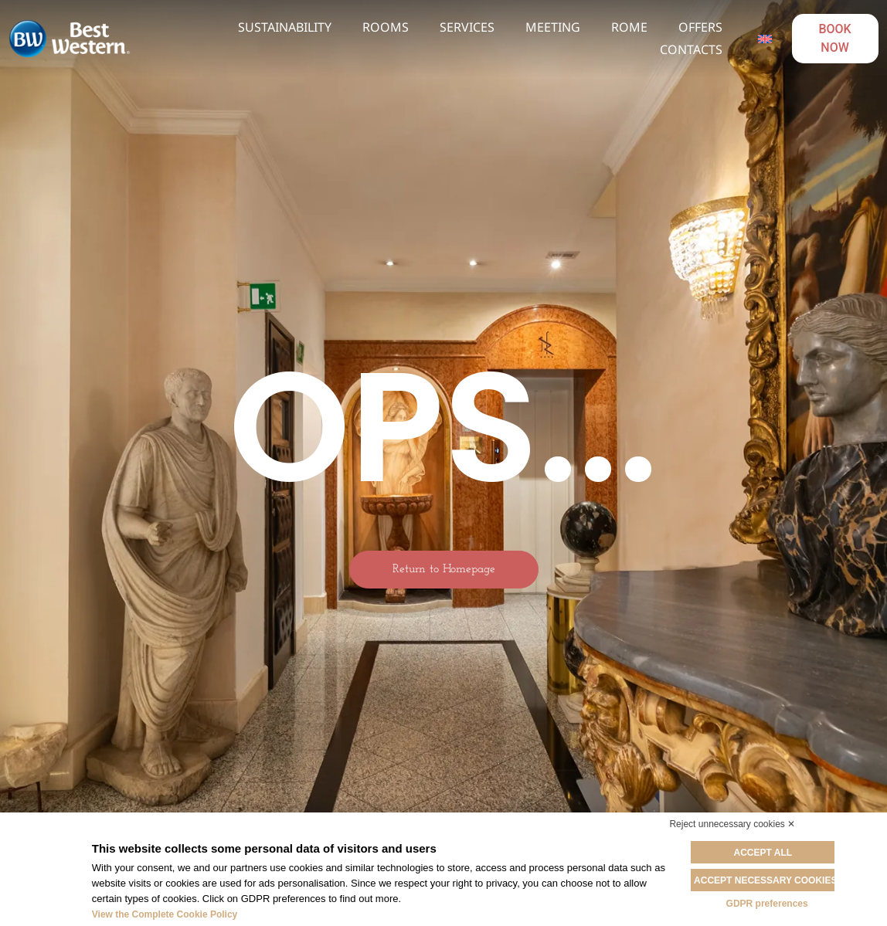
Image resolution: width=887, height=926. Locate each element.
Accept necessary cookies (766, 879)
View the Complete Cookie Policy (165, 914)
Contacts (691, 49)
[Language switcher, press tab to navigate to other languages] (764, 38)
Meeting (552, 27)
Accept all (767, 852)
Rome (629, 27)
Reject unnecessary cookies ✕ (732, 824)
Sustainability (284, 27)
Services (467, 27)
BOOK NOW (834, 38)
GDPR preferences (767, 902)
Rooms (385, 27)
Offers (700, 27)
